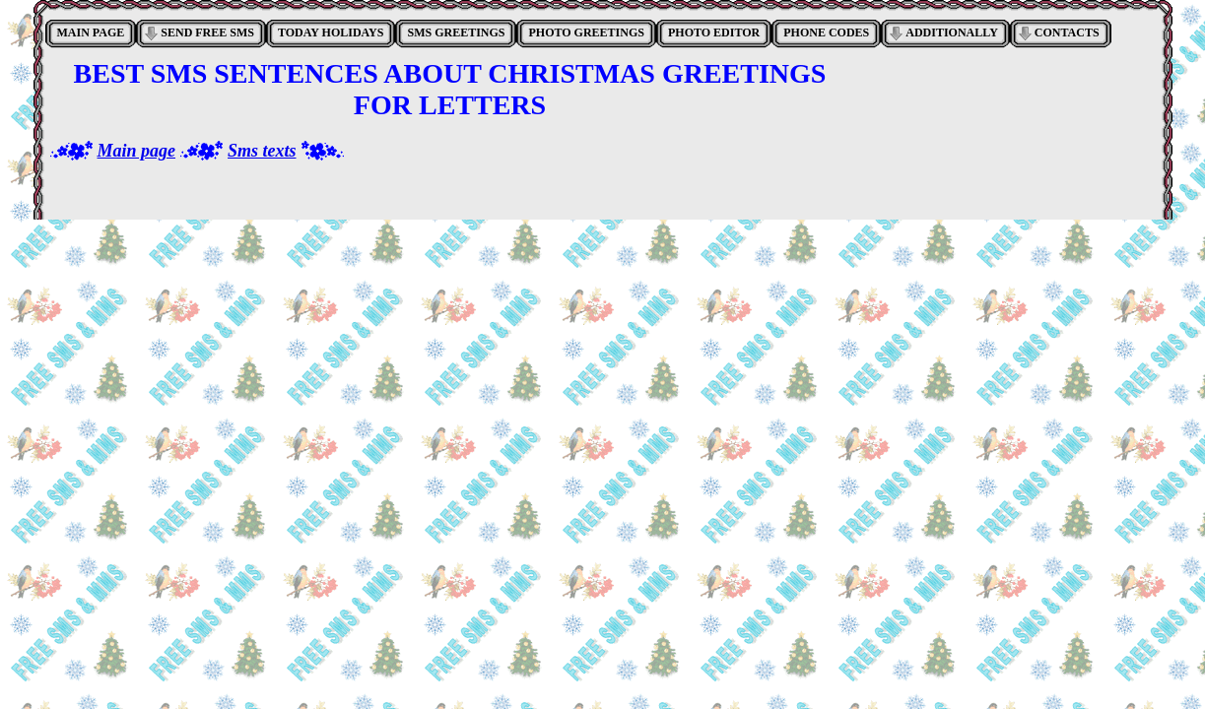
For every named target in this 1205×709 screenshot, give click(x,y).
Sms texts (262, 151)
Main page (137, 151)
